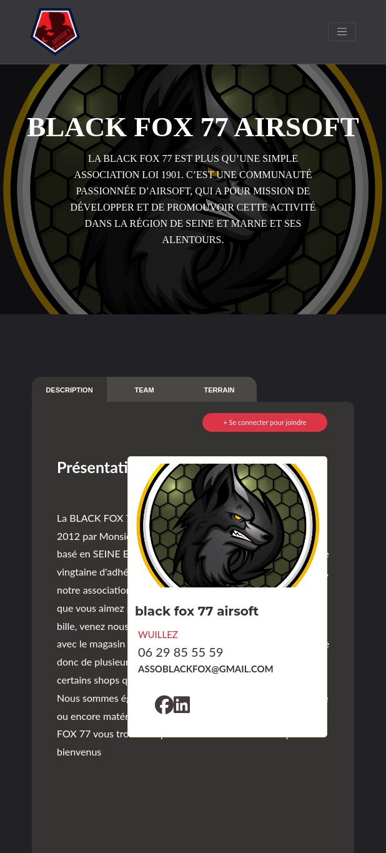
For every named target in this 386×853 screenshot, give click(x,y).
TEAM (144, 390)
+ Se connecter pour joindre (264, 422)
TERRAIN (219, 390)
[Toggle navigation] (342, 31)
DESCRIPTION (69, 390)
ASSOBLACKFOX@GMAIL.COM (206, 668)
